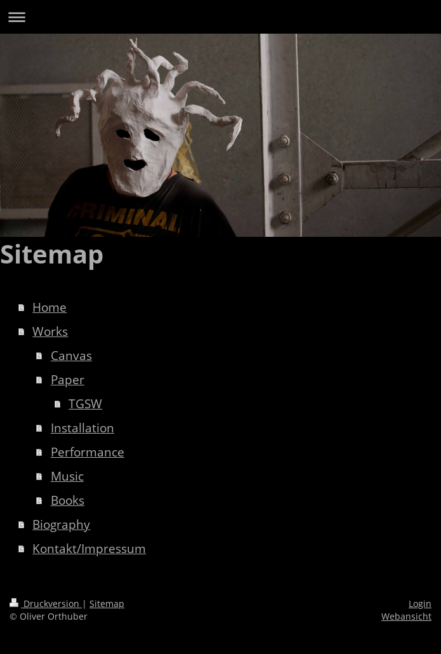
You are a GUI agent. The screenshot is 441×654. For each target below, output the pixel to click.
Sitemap (106, 603)
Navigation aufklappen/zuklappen (220, 16)
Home (49, 307)
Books (67, 500)
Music (67, 476)
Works (50, 331)
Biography (61, 524)
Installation (82, 428)
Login (420, 603)
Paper (67, 379)
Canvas (71, 355)
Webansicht (406, 616)
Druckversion (46, 603)
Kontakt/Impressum (89, 548)
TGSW (85, 404)
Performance (87, 452)
